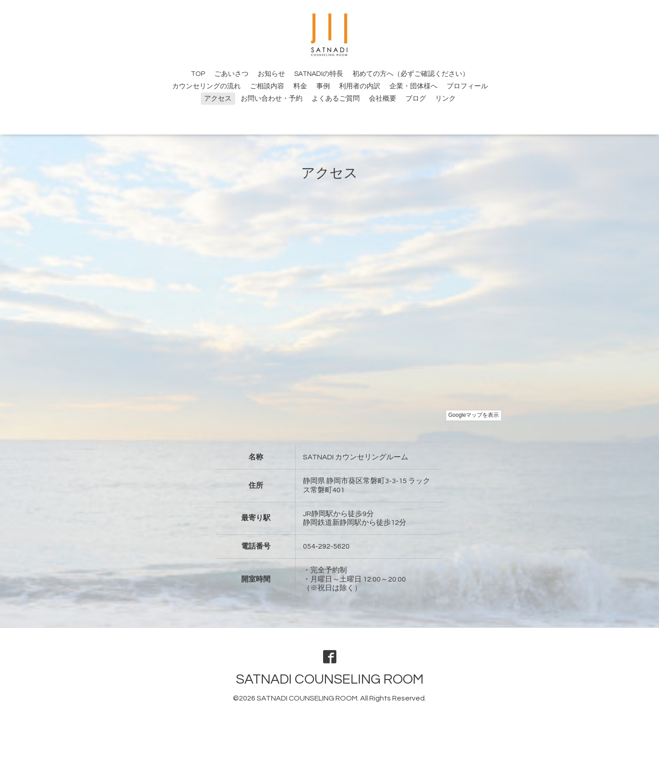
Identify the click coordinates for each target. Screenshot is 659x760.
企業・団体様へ (413, 86)
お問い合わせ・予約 (271, 98)
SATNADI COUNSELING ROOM (330, 679)
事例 (323, 86)
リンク (445, 98)
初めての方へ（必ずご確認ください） (410, 73)
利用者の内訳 (359, 86)
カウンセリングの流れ (206, 86)
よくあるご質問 (336, 98)
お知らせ (271, 73)
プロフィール (467, 86)
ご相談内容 (267, 86)
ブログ (415, 98)
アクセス (218, 98)
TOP (198, 73)
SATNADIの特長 (318, 73)
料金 (300, 86)
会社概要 (382, 98)
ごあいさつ (231, 73)
